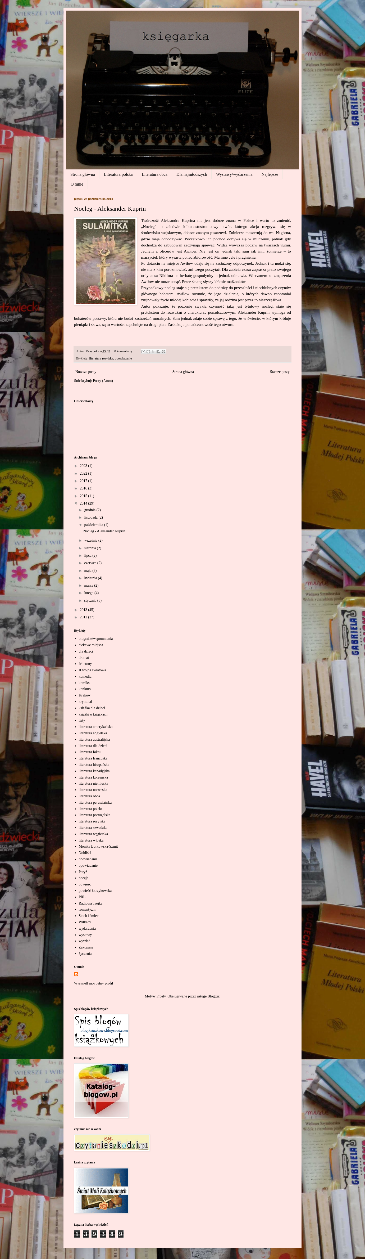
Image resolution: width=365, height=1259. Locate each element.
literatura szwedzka (93, 828)
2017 (84, 481)
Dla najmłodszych (191, 174)
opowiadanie (123, 358)
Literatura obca (154, 174)
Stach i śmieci (89, 916)
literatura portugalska (94, 815)
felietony (85, 664)
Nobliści (85, 853)
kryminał (85, 702)
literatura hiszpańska (94, 765)
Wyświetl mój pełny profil (93, 983)
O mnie (77, 184)
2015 (84, 496)
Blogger (213, 996)
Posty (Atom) (103, 381)
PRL (82, 897)
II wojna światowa (92, 670)
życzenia (85, 954)
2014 (84, 503)
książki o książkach (93, 714)
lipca (88, 555)
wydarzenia (87, 928)
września (91, 540)
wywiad (84, 941)
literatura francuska (93, 758)
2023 (84, 466)
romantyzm (87, 909)
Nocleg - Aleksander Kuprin (110, 208)
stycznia (90, 600)
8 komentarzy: (124, 351)
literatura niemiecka (93, 783)
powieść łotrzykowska (95, 891)
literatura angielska (93, 733)
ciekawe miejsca (91, 645)
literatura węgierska (93, 834)
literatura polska (91, 809)
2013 (84, 610)
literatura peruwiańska (95, 802)
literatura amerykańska (96, 727)
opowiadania (88, 859)
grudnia (90, 510)
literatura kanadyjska (94, 771)
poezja (84, 878)
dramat (84, 658)
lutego (89, 593)
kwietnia (91, 578)
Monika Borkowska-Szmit (98, 846)
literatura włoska (91, 840)
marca (89, 585)
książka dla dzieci (92, 708)
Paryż (83, 872)
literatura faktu (90, 752)
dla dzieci (86, 651)
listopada (91, 517)
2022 (84, 473)
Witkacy (85, 922)
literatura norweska (93, 790)
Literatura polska (118, 174)
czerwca (90, 563)
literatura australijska (94, 739)
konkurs (85, 689)
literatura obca (89, 796)
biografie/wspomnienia (96, 639)
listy (82, 720)
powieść (85, 884)
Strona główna (82, 174)
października (94, 525)
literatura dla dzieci (93, 746)
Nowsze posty (85, 372)
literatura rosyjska (101, 358)
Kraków (85, 695)
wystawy (85, 935)
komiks (84, 683)
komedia (85, 676)
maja (88, 571)
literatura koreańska (93, 777)
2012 (84, 617)
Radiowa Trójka (91, 903)
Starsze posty (280, 372)
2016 (84, 488)
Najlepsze (270, 174)
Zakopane (86, 947)
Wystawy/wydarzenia (234, 174)
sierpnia (90, 548)
